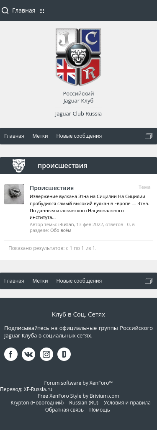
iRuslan (66, 224)
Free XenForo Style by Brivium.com (78, 395)
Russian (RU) (83, 402)
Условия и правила (127, 402)
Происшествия (52, 188)
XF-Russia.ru (38, 389)
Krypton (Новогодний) (37, 402)
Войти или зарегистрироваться (146, 14)
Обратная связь (64, 409)
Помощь (99, 409)
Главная (24, 10)
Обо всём (60, 230)
